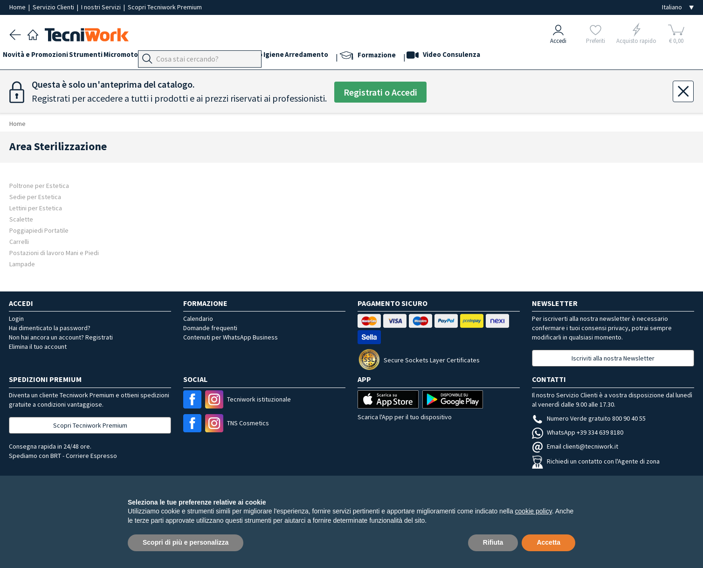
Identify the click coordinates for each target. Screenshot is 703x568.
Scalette (21, 219)
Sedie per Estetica (35, 197)
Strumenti (99, 56)
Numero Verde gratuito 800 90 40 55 (589, 418)
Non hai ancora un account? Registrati (61, 337)
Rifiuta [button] (493, 542)
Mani (225, 56)
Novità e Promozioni (42, 56)
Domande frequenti (210, 328)
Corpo (305, 56)
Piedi (202, 56)
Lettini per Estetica (35, 208)
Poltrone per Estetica (39, 185)
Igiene (332, 56)
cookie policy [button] (533, 511)
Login (16, 318)
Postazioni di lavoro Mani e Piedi (54, 252)
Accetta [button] (548, 542)
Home (18, 7)
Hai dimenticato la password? (49, 328)
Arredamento (371, 56)
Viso (247, 56)
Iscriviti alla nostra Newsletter (613, 358)
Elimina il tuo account (38, 346)
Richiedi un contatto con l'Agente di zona (596, 461)
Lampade (22, 264)
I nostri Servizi (101, 7)
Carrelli (19, 241)
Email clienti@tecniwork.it (575, 446)
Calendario (198, 318)
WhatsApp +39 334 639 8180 (577, 432)
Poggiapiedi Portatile (39, 230)
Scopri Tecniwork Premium (165, 7)
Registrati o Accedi (380, 92)
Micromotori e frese (155, 56)
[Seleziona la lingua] (678, 7)
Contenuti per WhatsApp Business (230, 337)
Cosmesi (274, 56)
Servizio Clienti (54, 7)
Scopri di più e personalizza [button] (185, 542)
